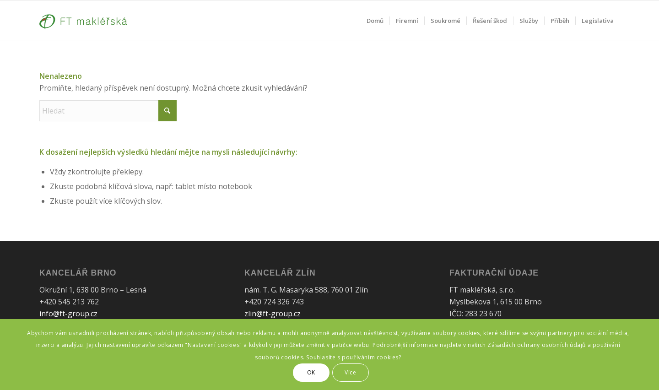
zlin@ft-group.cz (272, 314)
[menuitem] (375, 20)
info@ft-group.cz (68, 314)
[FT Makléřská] (83, 20)
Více (350, 372)
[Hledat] (108, 110)
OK (311, 372)
